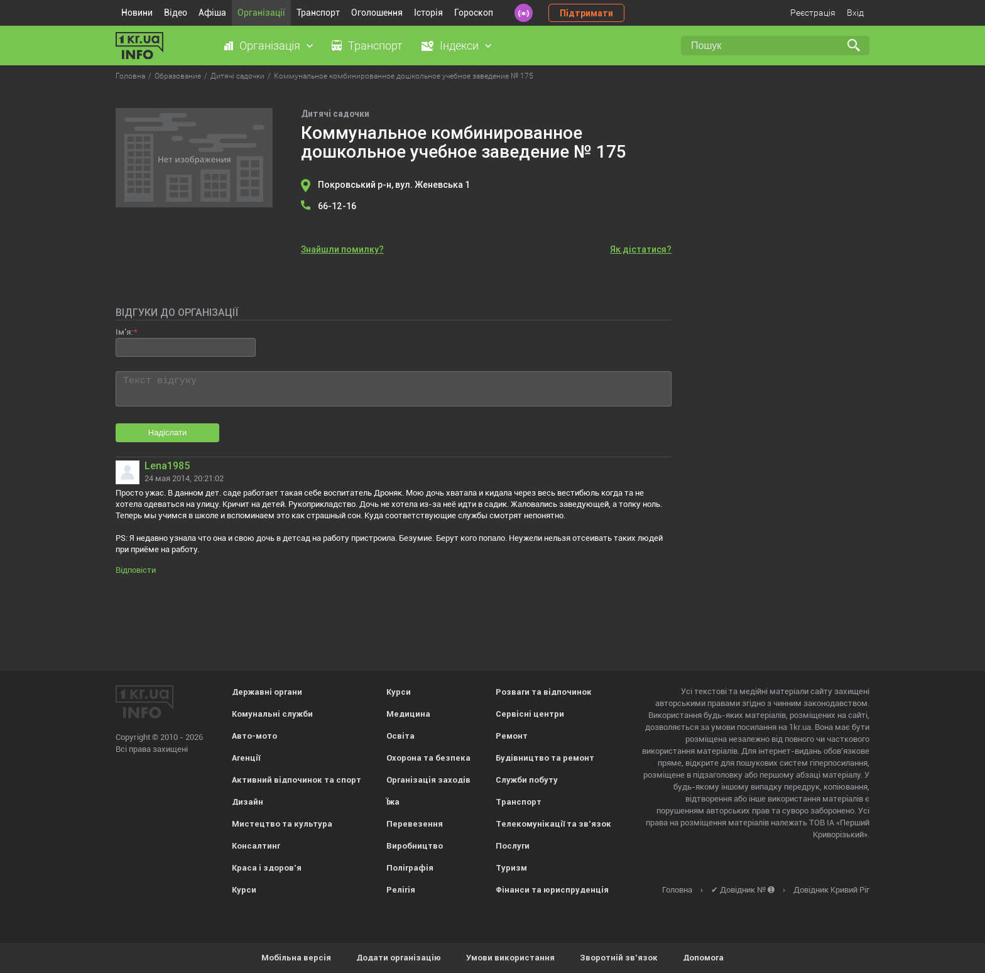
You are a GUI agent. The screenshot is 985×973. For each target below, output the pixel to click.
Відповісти (136, 570)
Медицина (408, 714)
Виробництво (414, 846)
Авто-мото (254, 736)
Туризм (511, 867)
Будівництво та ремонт (545, 758)
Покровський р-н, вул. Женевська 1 (394, 185)
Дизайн (247, 802)
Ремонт (512, 736)
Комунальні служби (272, 714)
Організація (269, 45)
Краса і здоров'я (267, 867)
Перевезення (414, 824)
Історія (428, 13)
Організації (261, 13)
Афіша (212, 13)
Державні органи (267, 692)
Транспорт (318, 13)
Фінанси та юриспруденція (552, 889)
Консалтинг (256, 846)
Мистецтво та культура (282, 824)
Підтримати (586, 13)
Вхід (855, 13)
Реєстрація (812, 13)
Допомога (703, 957)
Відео (175, 13)
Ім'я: (124, 332)
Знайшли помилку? (342, 249)
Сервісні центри (530, 714)
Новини (137, 13)
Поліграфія (409, 867)
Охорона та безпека (428, 758)
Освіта (400, 736)
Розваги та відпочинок (544, 692)
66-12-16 (337, 206)
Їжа (393, 802)
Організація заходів (428, 780)
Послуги (513, 846)
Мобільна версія (296, 957)
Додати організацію (398, 957)
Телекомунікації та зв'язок (553, 824)
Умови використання (510, 957)
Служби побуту (527, 780)
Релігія (400, 889)
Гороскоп (473, 13)
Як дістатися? (641, 249)
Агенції (246, 758)
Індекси (459, 45)
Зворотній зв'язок (619, 957)
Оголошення (377, 13)
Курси (244, 889)
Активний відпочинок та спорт (296, 780)
